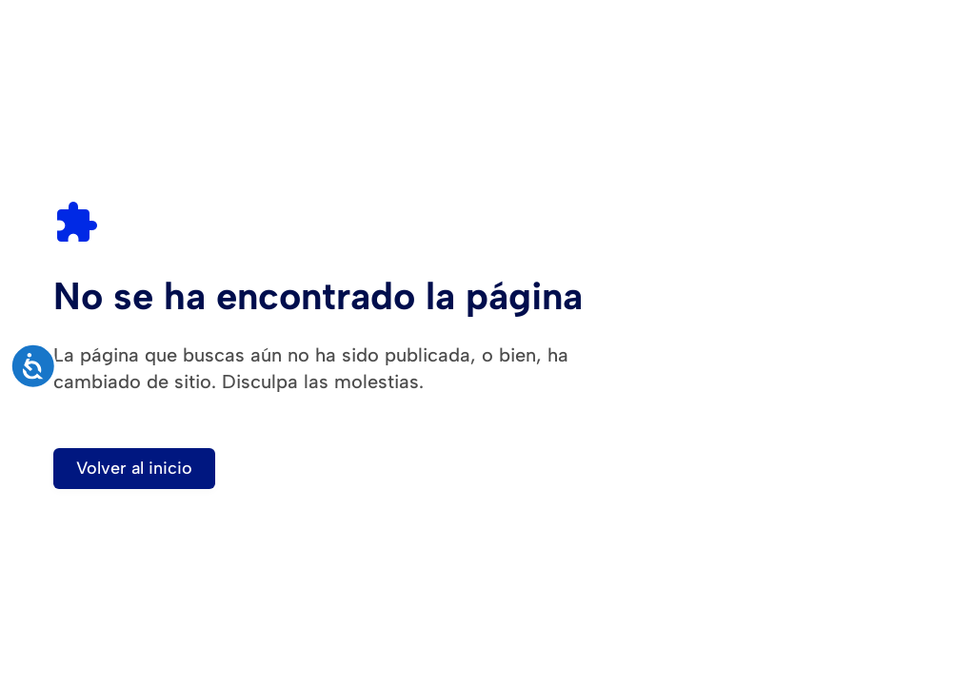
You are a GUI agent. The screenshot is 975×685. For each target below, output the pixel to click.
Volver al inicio (134, 468)
